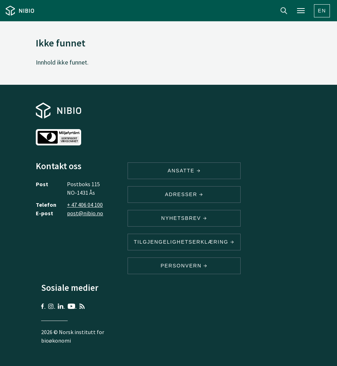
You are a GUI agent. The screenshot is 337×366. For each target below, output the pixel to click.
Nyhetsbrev (184, 218)
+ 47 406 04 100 (85, 204)
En (322, 10)
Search (284, 11)
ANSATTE (184, 170)
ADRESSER (184, 194)
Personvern (184, 265)
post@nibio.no (85, 213)
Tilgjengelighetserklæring (184, 242)
